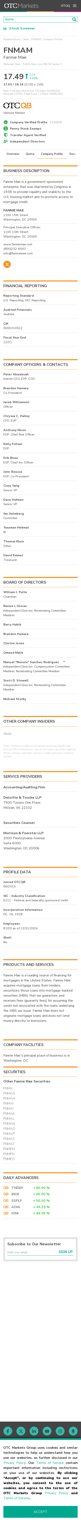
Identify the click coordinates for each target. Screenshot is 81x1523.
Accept (40, 1512)
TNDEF (17, 1189)
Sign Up (66, 1255)
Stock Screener (19, 29)
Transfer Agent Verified (28, 136)
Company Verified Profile (36, 122)
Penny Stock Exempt (25, 130)
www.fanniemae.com (17, 245)
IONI (14, 1214)
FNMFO (9, 1160)
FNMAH (9, 1100)
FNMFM (9, 1150)
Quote (30, 155)
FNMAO (9, 1130)
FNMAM (36, 40)
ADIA (15, 1208)
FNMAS (9, 1140)
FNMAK (9, 1115)
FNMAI (8, 1105)
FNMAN (9, 1125)
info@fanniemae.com (18, 254)
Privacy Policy (15, 1463)
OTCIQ (65, 6)
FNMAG (9, 1095)
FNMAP (9, 1135)
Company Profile (52, 155)
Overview (13, 155)
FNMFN (8, 1155)
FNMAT (8, 1145)
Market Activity (12, 40)
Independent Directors (27, 142)
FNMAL (8, 1120)
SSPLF (16, 1202)
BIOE (15, 1195)
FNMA (8, 1089)
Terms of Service (50, 1463)
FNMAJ (8, 1110)
